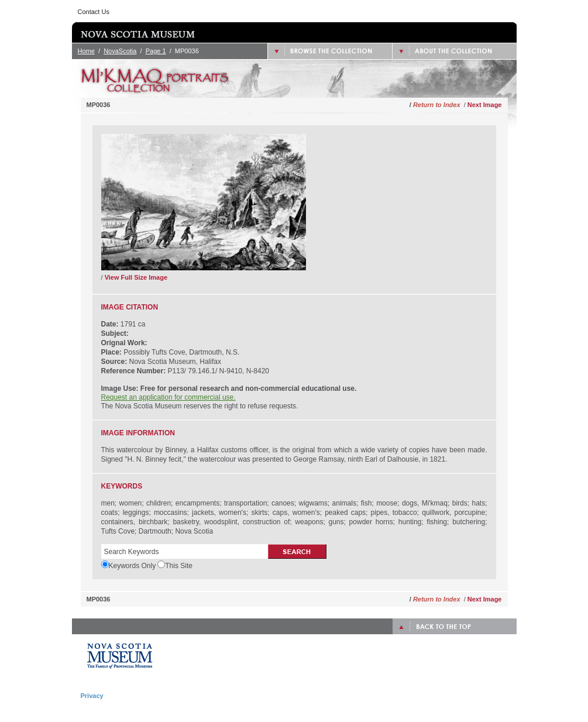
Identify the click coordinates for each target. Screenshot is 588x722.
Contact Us (93, 11)
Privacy (92, 695)
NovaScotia (120, 50)
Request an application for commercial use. (168, 397)
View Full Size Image (136, 277)
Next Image (484, 104)
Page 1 (156, 50)
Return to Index (436, 104)
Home (86, 50)
